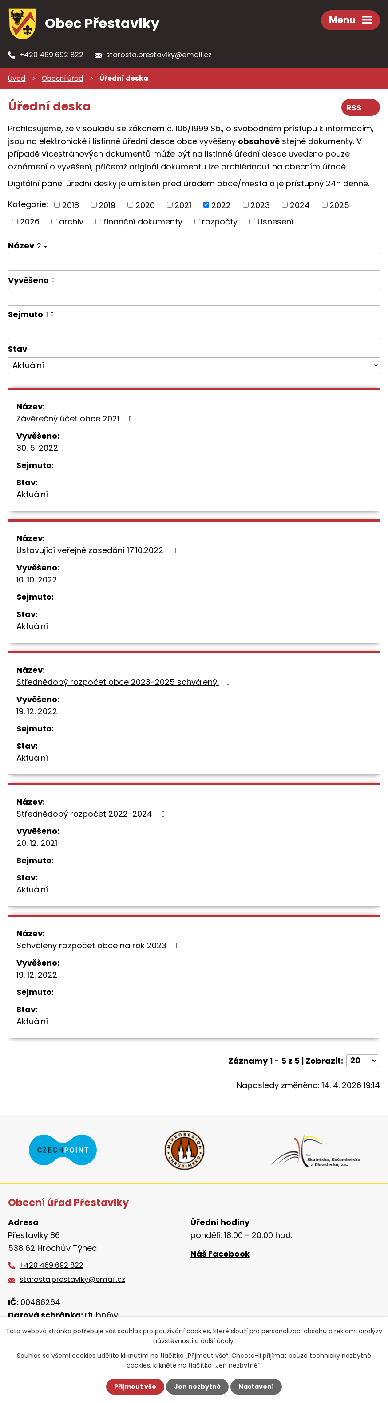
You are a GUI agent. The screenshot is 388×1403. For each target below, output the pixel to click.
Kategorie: (28, 204)
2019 (107, 204)
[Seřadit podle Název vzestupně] (46, 243)
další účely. (218, 1340)
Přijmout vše (135, 1386)
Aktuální (32, 494)
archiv (71, 221)
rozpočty (220, 221)
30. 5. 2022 (37, 447)
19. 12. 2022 (36, 711)
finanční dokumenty (142, 221)
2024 (300, 204)
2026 (30, 221)
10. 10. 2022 (36, 579)
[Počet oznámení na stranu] (362, 1060)
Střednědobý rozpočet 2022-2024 (92, 813)
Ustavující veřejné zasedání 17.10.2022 (98, 550)
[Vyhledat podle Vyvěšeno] (194, 297)
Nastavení (256, 1386)
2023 (260, 204)
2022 (221, 204)
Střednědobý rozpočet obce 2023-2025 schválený (125, 682)
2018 (70, 204)
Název (24, 245)
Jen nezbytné (197, 1386)
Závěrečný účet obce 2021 (76, 418)
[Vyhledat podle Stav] (194, 366)
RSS (361, 107)
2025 (339, 204)
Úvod (16, 78)
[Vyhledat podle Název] (194, 262)
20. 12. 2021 (36, 843)
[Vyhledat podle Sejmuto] (194, 330)
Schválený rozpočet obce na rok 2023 (99, 945)
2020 (145, 204)
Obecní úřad (62, 78)
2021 (182, 204)
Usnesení (275, 221)
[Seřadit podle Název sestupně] (46, 247)
